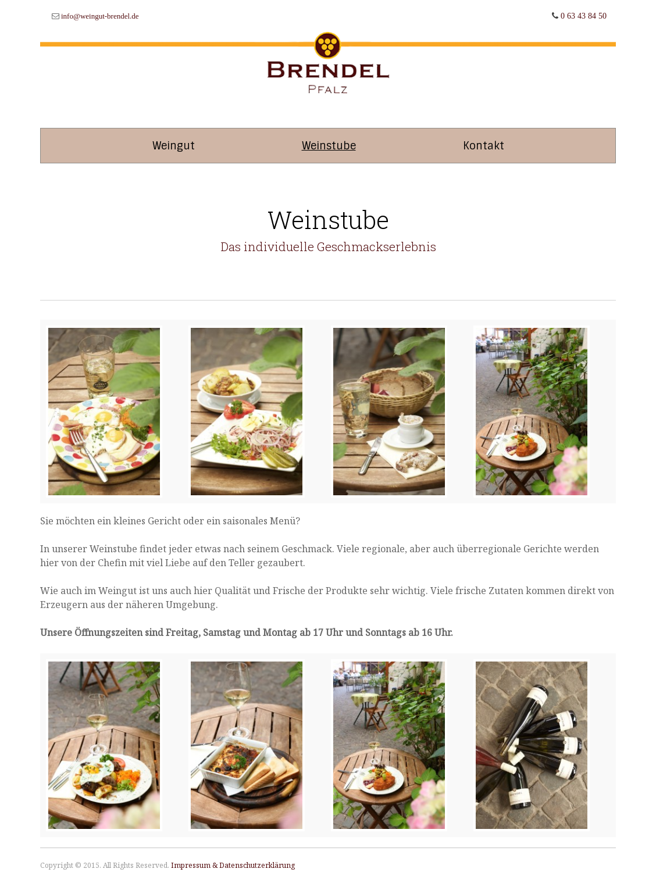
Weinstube (329, 146)
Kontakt (483, 146)
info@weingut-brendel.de (100, 16)
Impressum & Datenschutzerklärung (233, 865)
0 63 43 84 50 (584, 16)
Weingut (173, 146)
